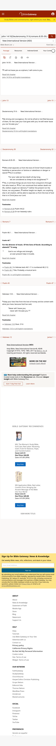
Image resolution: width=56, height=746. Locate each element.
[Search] (51, 36)
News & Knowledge (20, 603)
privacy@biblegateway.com (11, 586)
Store (14, 611)
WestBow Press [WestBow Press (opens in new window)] (18, 691)
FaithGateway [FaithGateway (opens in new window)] (17, 671)
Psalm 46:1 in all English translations (16, 275)
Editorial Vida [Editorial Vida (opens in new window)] (17, 685)
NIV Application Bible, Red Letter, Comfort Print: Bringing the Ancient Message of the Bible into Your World (28, 488)
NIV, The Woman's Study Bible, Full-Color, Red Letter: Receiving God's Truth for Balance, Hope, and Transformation (27, 447)
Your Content (48, 51)
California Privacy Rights (22, 648)
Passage (6, 51)
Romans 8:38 (9, 211)
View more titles (28, 513)
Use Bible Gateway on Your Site (24, 637)
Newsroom (16, 617)
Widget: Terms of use (20, 660)
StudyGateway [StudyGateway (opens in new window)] (18, 674)
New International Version (18, 345)
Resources (18, 51)
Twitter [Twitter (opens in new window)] (15, 719)
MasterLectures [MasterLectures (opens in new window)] (18, 697)
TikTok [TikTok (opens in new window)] (14, 716)
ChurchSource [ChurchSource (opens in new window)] (17, 676)
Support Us (16, 620)
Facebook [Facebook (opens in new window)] (16, 708)
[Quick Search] (24, 36)
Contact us (16, 642)
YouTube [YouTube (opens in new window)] (15, 722)
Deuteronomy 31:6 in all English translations (19, 131)
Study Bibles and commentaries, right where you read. (29, 19)
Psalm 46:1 (8, 267)
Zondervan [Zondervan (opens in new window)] (16, 694)
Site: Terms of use (19, 657)
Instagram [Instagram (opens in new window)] (16, 711)
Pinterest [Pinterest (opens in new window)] (15, 713)
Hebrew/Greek (32, 51)
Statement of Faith (19, 605)
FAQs (14, 631)
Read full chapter (9, 74)
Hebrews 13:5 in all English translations (17, 329)
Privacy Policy (26, 584)
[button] (52, 14)
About (14, 600)
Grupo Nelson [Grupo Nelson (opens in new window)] (17, 682)
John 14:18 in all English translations (16, 77)
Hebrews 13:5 (9, 324)
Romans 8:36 (9, 209)
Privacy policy (18, 645)
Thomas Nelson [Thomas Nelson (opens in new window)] (18, 688)
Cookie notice (17, 654)
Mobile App (16, 608)
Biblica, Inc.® (42, 351)
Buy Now (20, 464)
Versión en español (19, 733)
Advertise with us (19, 639)
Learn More (30, 384)
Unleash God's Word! (37, 363)
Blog (14, 614)
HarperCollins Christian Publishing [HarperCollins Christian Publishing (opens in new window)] (25, 679)
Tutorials (15, 634)
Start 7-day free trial (13, 384)
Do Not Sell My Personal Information (27, 651)
